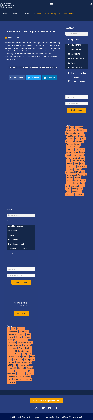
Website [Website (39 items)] (79, 194)
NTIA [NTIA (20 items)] (77, 172)
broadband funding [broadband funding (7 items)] (73, 147)
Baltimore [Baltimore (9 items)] (69, 138)
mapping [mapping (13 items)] (69, 169)
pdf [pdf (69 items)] (83, 171)
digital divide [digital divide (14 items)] (13, 351)
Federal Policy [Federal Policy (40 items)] (78, 160)
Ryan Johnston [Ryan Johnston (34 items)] (73, 183)
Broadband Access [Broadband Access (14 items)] (73, 144)
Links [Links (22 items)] (82, 163)
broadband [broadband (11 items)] (80, 141)
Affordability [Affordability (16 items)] (71, 130)
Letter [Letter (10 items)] (76, 163)
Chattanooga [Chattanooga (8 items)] (80, 149)
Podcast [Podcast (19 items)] (69, 177)
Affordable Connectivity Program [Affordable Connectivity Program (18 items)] (76, 131)
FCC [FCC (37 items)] (68, 160)
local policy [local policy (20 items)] (82, 166)
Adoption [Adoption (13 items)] (79, 127)
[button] (52, 4)
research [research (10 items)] (69, 180)
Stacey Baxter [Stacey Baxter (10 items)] (13, 376)
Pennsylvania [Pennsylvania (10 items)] (71, 175)
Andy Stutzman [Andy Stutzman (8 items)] (71, 136)
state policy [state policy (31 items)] (77, 188)
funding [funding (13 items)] (69, 163)
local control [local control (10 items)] (70, 166)
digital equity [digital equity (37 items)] (78, 155)
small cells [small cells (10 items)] (21, 374)
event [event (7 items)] (82, 158)
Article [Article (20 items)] (82, 135)
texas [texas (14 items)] (68, 191)
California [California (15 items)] (70, 149)
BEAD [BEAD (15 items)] (77, 138)
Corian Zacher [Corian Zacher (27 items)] (72, 152)
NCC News (27, 13)
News (15, 13)
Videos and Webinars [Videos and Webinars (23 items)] (73, 193)
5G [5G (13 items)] (67, 127)
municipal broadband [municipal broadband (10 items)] (73, 170)
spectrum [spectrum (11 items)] (74, 186)
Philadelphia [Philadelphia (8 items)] (82, 175)
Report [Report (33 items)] (77, 177)
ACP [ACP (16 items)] (72, 127)
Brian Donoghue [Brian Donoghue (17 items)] (21, 340)
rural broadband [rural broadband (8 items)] (80, 180)
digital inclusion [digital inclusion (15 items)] (72, 158)
